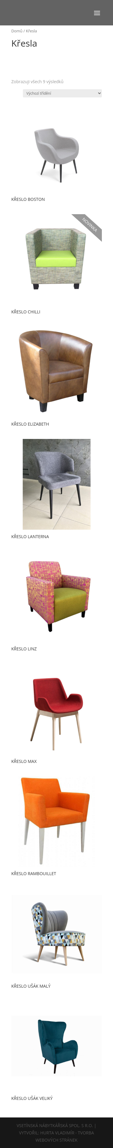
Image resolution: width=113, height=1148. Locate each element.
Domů (17, 31)
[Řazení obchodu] (62, 93)
